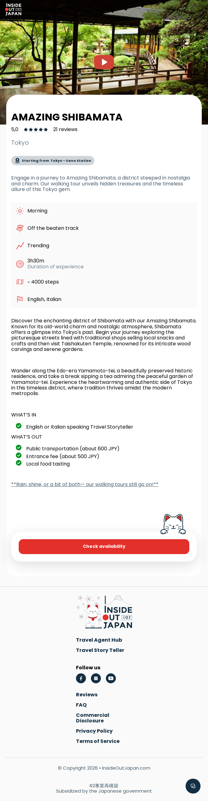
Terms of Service (98, 741)
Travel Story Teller (100, 650)
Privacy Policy (94, 731)
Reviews (86, 694)
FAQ (81, 704)
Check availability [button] (104, 546)
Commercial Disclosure (92, 718)
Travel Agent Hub (99, 640)
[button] (193, 786)
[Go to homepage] (13, 10)
